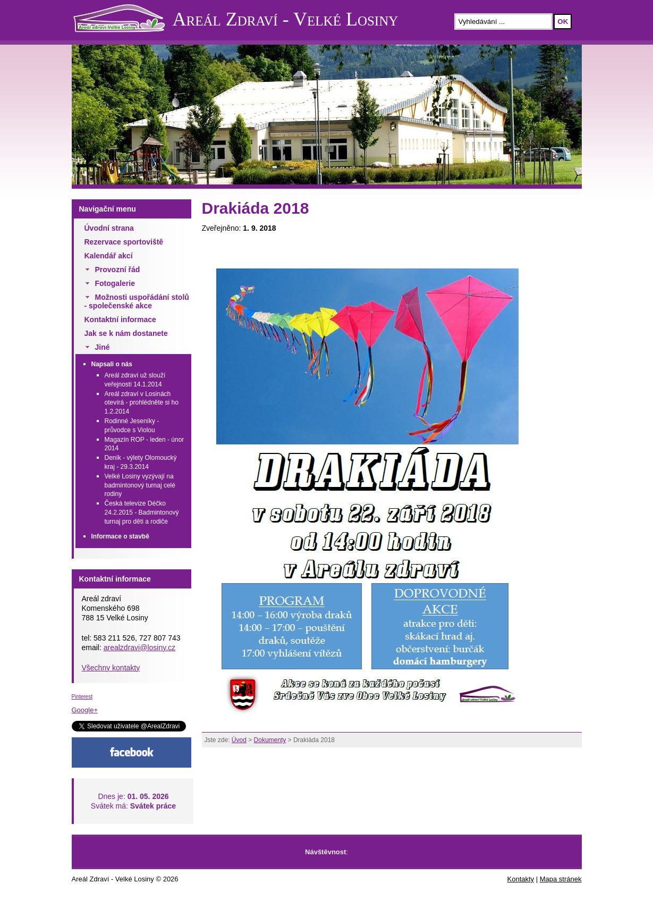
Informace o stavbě (120, 536)
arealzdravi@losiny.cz (139, 647)
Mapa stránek (561, 879)
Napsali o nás (111, 364)
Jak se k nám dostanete (126, 333)
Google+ (85, 710)
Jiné (102, 347)
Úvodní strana (109, 228)
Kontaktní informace (120, 319)
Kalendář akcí (108, 255)
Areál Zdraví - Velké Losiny (285, 19)
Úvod (239, 740)
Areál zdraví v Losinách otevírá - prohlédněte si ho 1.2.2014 (142, 403)
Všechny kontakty (111, 667)
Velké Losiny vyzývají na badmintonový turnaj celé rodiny (140, 485)
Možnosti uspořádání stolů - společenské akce (136, 301)
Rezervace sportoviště (124, 242)
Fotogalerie (115, 283)
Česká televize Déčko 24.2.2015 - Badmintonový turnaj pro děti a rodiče (142, 512)
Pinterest (82, 697)
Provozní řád (117, 269)
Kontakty (521, 879)
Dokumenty (270, 740)
